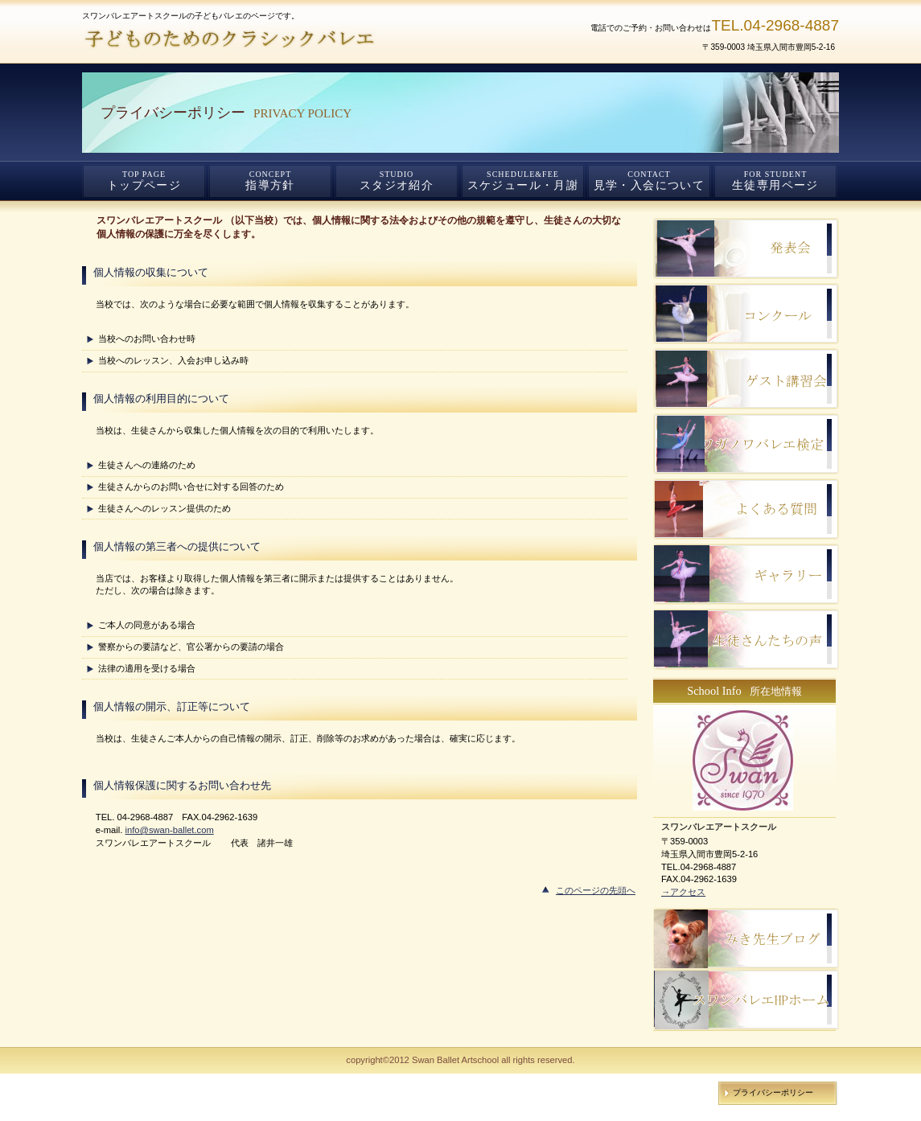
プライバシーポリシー (773, 1092)
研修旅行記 (746, 313)
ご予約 (746, 443)
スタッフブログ (746, 248)
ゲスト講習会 (746, 378)
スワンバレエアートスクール (275, 39)
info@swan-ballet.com (169, 830)
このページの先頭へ (595, 890)
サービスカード (746, 509)
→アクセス (683, 892)
